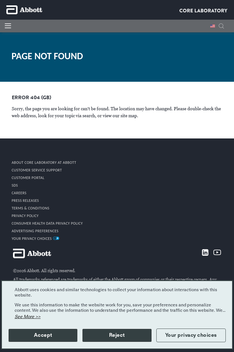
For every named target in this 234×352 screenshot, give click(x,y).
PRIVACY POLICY (25, 216)
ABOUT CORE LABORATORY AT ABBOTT (44, 162)
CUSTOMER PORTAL (28, 178)
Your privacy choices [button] (191, 335)
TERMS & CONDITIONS (30, 208)
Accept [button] (43, 335)
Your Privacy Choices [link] (35, 238)
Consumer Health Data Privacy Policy (47, 223)
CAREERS (19, 193)
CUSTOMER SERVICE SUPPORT (37, 170)
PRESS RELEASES (25, 200)
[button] (221, 26)
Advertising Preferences (35, 231)
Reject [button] (117, 335)
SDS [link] (15, 185)
